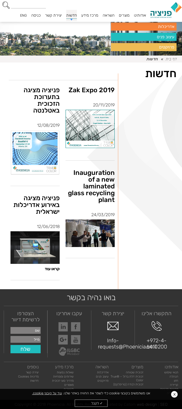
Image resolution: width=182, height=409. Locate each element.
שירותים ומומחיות (63, 376)
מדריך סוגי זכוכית (63, 381)
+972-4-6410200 (156, 335)
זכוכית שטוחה (134, 372)
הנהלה (174, 376)
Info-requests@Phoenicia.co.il (113, 335)
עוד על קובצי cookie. (47, 393)
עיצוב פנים (165, 36)
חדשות (34, 381)
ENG (23, 15)
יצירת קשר (32, 372)
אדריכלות (166, 26)
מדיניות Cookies (28, 376)
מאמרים (69, 385)
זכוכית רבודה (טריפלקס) (128, 384)
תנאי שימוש (171, 372)
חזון (176, 381)
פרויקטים (166, 47)
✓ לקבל (97, 403)
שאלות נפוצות (65, 372)
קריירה (174, 385)
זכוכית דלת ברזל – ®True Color (127, 378)
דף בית (171, 59)
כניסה (36, 15)
